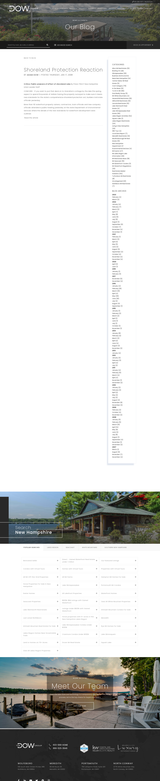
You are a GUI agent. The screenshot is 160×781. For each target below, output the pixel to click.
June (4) (115, 343)
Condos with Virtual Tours (34, 569)
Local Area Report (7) (119, 133)
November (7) (117, 454)
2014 (114, 331)
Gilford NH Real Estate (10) (121, 101)
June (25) (115, 299)
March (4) (116, 375)
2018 (114, 269)
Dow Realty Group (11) (120, 93)
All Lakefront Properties (72, 593)
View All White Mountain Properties (115, 601)
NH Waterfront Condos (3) (121, 164)
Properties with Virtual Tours (113, 569)
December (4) (117, 259)
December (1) (117, 232)
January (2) (116, 387)
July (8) (115, 435)
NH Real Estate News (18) (121, 159)
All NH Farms (67, 577)
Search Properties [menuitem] (59, 8)
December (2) (117, 383)
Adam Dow (33, 75)
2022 (114, 202)
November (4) (117, 229)
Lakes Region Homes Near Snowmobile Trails (39, 634)
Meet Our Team (80, 706)
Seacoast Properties (32, 601)
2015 (114, 308)
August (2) (116, 346)
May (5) (115, 244)
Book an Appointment (142, 45)
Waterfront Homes (109, 593)
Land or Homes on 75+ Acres (35, 642)
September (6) (117, 224)
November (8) (117, 402)
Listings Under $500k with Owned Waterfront (76, 609)
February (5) (116, 422)
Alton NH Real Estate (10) (121, 68)
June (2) (115, 247)
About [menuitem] (112, 8)
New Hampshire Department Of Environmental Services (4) (122, 146)
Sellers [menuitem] (82, 8)
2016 (114, 284)
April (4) (115, 293)
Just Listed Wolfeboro (32, 618)
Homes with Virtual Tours (72, 569)
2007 (114, 447)
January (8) (116, 333)
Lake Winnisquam (108, 634)
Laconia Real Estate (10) (120, 103)
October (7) (116, 227)
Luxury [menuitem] (92, 8)
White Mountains (89, 547)
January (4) (116, 204)
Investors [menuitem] (102, 8)
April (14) (115, 427)
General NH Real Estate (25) (122, 98)
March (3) (115, 199)
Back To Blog (30, 58)
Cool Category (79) (119, 86)
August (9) (116, 452)
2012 (114, 355)
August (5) (116, 249)
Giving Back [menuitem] (136, 8)
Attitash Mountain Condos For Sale (116, 610)
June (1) (115, 267)
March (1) (115, 449)
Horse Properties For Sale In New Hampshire (37, 585)
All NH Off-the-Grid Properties (35, 577)
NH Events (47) (117, 151)
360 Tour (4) (116, 131)
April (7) (115, 212)
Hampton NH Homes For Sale (113, 577)
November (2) (117, 348)
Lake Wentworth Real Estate (35, 610)
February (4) (116, 197)
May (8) (115, 214)
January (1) (116, 271)
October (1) (116, 326)
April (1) (114, 318)
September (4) (117, 252)
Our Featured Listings (110, 561)
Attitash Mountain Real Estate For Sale (39, 626)
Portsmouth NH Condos (111, 585)
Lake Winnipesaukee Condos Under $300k (77, 626)
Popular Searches (32, 547)
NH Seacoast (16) (118, 161)
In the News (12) (117, 88)
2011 (113, 368)
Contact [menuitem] (149, 8)
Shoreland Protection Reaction (63, 69)
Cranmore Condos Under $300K (75, 634)
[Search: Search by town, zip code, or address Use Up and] (26, 45)
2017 (114, 276)
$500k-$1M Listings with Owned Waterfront (75, 601)
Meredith (105, 618)
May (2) (115, 395)
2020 (114, 262)
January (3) (116, 358)
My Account (148, 2)
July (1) (114, 323)
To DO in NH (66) (118, 91)
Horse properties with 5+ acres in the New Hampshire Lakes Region (78, 618)
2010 (114, 385)
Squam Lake (106, 642)
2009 (114, 407)
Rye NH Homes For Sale (111, 626)
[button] (47, 45)
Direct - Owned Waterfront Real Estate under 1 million (78, 560)
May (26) (115, 296)
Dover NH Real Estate (71, 642)
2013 (114, 351)
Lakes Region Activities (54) (122, 116)
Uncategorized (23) (119, 181)
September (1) (117, 306)
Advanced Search (64, 45)
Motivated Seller (30, 561)
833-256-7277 (138, 2)
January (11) (116, 420)
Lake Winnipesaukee (70, 585)
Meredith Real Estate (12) (121, 136)
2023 (114, 195)
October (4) (116, 254)
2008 (114, 417)
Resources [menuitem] (122, 8)
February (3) (116, 274)
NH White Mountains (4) (120, 96)
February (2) (116, 313)
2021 (114, 234)
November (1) (117, 328)
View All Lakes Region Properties (36, 651)
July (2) (115, 301)
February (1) (116, 237)
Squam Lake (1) (117, 118)
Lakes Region (52, 547)
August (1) (115, 222)
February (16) (117, 288)
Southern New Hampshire (116, 547)
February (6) (116, 373)
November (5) (117, 279)
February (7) (116, 207)
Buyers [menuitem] (73, 8)
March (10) (116, 291)
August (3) (116, 304)
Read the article (31, 118)
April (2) (115, 264)
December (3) (117, 405)
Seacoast (70, 547)
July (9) (115, 219)
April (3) (115, 242)
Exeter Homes (29, 593)
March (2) (115, 209)
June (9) (115, 217)
